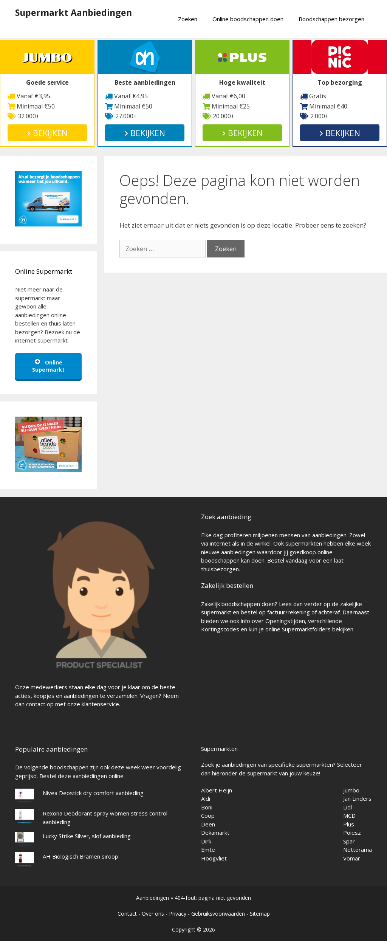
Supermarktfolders (306, 629)
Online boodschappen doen (247, 19)
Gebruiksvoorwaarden (218, 913)
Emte (208, 849)
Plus (348, 824)
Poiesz (352, 832)
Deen (208, 824)
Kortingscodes (220, 629)
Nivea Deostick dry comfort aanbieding (93, 793)
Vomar (351, 858)
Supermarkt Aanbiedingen (73, 12)
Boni (206, 807)
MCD (349, 815)
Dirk (206, 841)
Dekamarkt (215, 832)
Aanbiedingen (152, 897)
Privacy (177, 913)
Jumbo (351, 790)
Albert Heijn (216, 790)
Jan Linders (357, 798)
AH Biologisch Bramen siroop (80, 856)
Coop (208, 815)
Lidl (347, 807)
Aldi (205, 798)
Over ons (153, 913)
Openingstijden (285, 621)
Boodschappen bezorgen (331, 19)
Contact (127, 913)
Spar (349, 841)
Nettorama (357, 849)
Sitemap (260, 913)
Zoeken (187, 19)
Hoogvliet (214, 858)
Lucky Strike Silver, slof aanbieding (87, 836)
